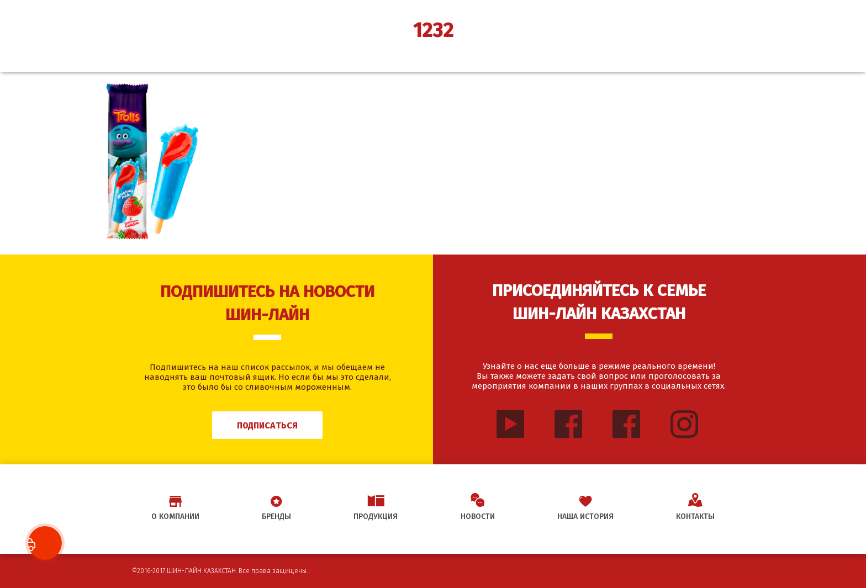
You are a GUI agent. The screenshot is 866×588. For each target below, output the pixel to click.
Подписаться (267, 425)
